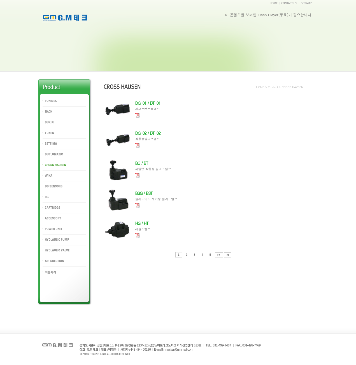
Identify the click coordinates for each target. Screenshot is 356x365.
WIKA (46, 180)
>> (218, 255)
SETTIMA (49, 148)
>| (228, 255)
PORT (47, 276)
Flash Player (268, 14)
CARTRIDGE (52, 212)
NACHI (47, 116)
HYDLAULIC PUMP (58, 244)
